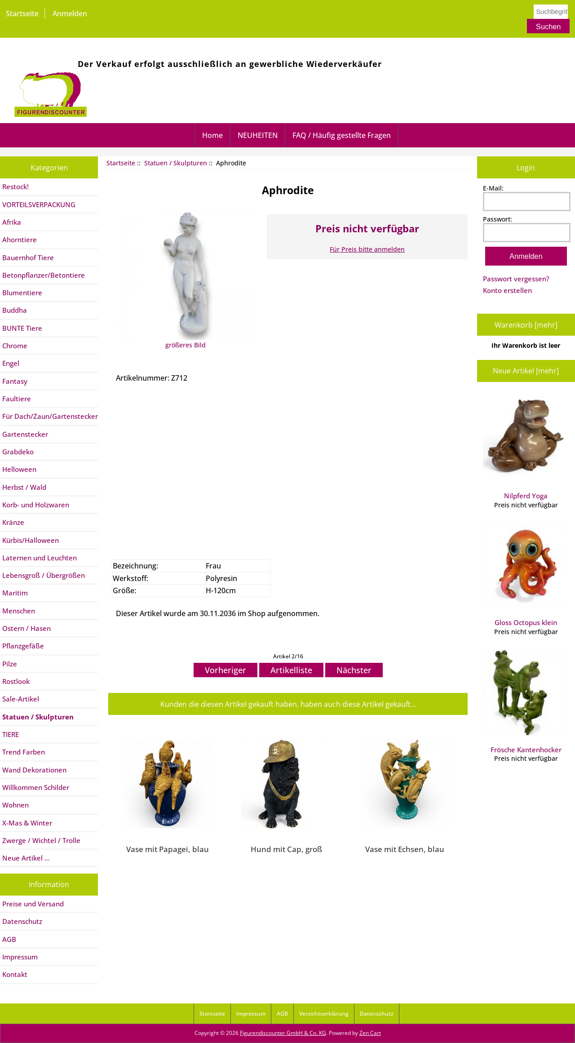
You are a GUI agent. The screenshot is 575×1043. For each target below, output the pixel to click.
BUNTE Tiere (22, 328)
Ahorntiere (19, 239)
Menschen (18, 610)
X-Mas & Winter (27, 822)
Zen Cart (370, 1033)
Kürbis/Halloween (30, 540)
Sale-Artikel (20, 698)
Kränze (13, 522)
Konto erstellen (507, 290)
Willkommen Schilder (35, 787)
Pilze (9, 663)
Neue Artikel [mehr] (526, 371)
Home (212, 135)
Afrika (11, 221)
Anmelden (70, 13)
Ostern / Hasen (26, 628)
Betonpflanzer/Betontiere (43, 275)
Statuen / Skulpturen (175, 163)
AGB (9, 939)
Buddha (14, 310)
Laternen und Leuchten (39, 557)
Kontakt (14, 974)
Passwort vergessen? (516, 278)
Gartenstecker (25, 434)
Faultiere (16, 398)
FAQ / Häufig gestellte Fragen (341, 135)
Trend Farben (23, 751)
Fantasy (14, 381)
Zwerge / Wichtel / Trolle (41, 840)
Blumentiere (22, 292)
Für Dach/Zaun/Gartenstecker (50, 416)
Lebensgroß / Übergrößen (43, 575)
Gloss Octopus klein (526, 575)
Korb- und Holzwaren (35, 504)
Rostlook (16, 681)
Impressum (20, 956)
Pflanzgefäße (23, 645)
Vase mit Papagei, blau (167, 848)
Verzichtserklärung (324, 1013)
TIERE (10, 734)
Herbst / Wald (24, 487)
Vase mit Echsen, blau (404, 848)
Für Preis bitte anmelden (367, 249)
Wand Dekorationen (34, 769)
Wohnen (15, 804)
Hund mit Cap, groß (286, 848)
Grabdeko (18, 451)
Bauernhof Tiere (28, 257)
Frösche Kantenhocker (526, 702)
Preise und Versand (33, 903)
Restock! (15, 186)
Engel (10, 363)
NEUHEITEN (258, 135)
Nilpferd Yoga (526, 448)
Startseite (22, 13)
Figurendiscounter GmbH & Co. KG (283, 1033)
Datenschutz (22, 921)
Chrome (14, 345)
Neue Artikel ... (26, 857)
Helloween (19, 469)
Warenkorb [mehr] (526, 325)
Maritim (15, 592)
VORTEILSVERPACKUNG (38, 204)
